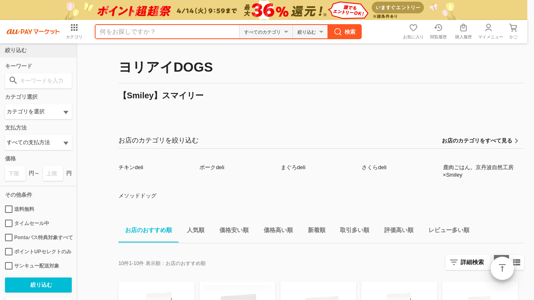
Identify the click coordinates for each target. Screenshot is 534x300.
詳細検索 (472, 262)
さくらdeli (374, 167)
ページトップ (502, 268)
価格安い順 (231, 231)
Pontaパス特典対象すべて (38, 237)
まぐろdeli (293, 167)
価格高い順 (275, 231)
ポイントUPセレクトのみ (38, 251)
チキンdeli (130, 167)
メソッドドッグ (137, 195)
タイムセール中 (27, 223)
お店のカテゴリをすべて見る (477, 141)
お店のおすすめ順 (145, 231)
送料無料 (19, 209)
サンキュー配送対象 (32, 266)
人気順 (192, 231)
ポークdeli (211, 167)
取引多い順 (351, 231)
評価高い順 (395, 231)
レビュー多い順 (445, 231)
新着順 (313, 231)
